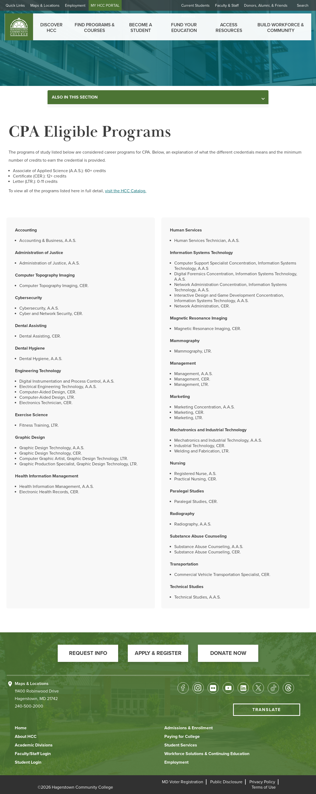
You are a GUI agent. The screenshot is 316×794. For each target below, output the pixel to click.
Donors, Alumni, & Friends (266, 5)
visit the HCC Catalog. (125, 191)
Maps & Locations (49, 5)
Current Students (195, 5)
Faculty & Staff (227, 5)
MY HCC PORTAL (109, 5)
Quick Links (20, 5)
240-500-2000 (29, 706)
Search (302, 5)
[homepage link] (19, 26)
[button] (88, 653)
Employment (80, 5)
